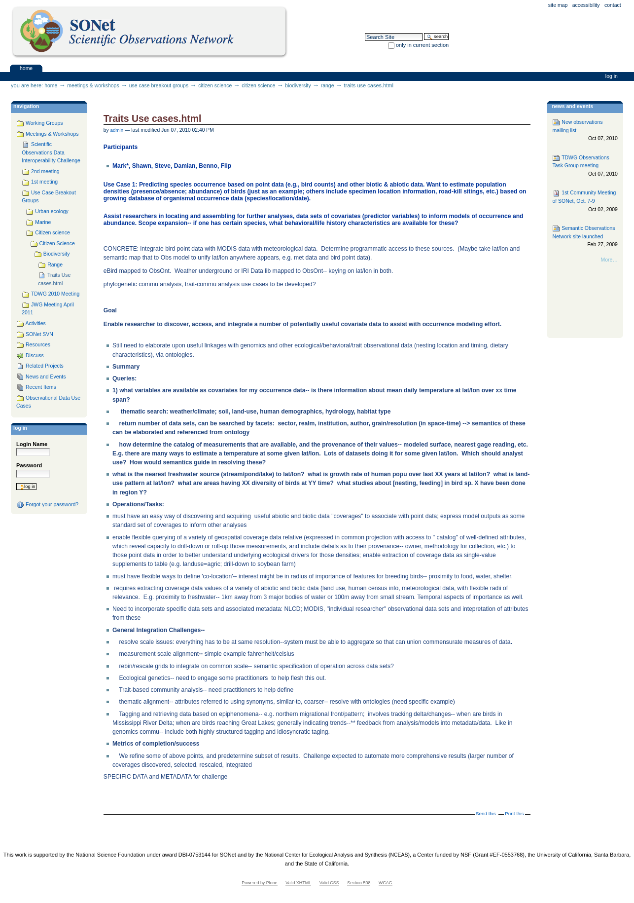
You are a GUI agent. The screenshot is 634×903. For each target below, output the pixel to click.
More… (609, 260)
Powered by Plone (259, 882)
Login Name (31, 444)
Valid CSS (329, 882)
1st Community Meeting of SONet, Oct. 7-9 (584, 201)
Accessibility (586, 5)
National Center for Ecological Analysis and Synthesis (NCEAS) (337, 855)
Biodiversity (298, 85)
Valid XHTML (298, 882)
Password (29, 465)
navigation (26, 106)
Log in (611, 76)
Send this (486, 813)
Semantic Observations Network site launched (584, 237)
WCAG (385, 882)
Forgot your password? (47, 505)
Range (327, 85)
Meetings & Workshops (93, 85)
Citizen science (215, 85)
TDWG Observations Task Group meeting (584, 166)
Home (26, 68)
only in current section (422, 45)
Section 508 (358, 882)
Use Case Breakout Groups (158, 85)
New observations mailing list (584, 130)
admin (117, 130)
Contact (612, 5)
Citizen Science (258, 85)
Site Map (558, 5)
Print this (514, 813)
